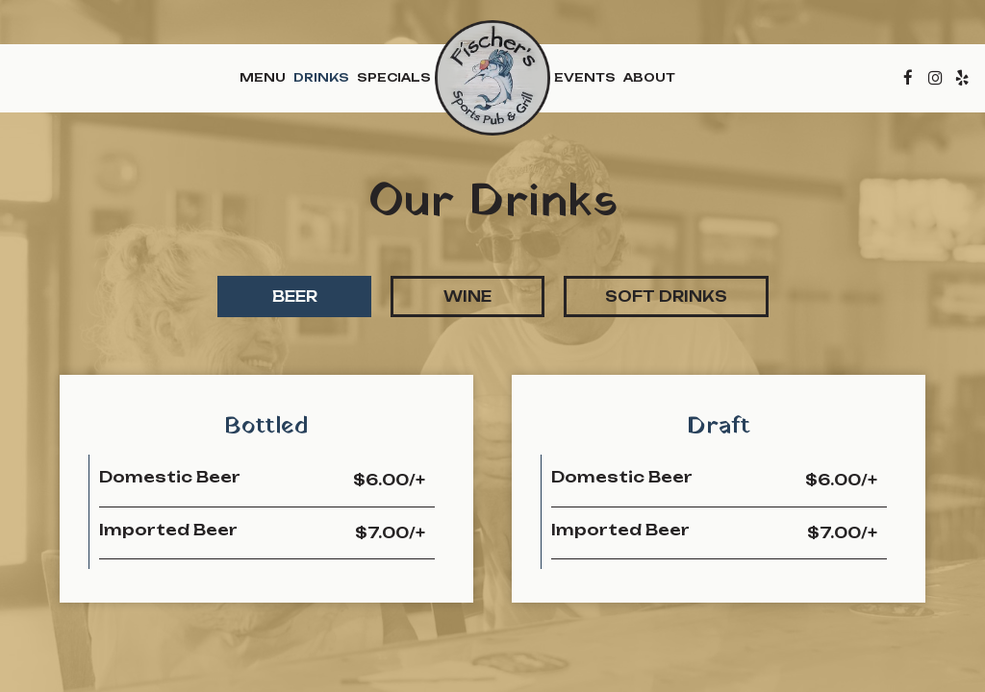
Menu (263, 77)
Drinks (321, 77)
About (649, 77)
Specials (394, 77)
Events (585, 77)
